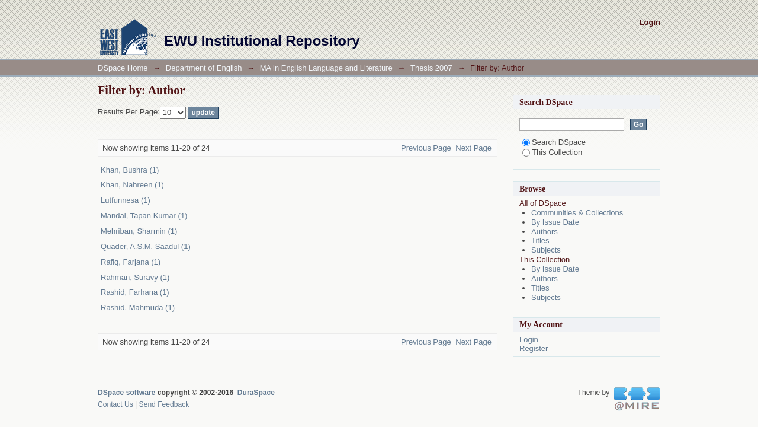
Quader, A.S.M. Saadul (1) (146, 246)
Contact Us (115, 404)
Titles (540, 240)
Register (533, 348)
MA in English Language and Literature (326, 67)
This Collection (552, 152)
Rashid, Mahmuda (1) (138, 307)
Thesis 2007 (431, 67)
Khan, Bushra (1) (130, 169)
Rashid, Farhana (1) (135, 292)
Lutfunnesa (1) (125, 200)
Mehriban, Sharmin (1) (139, 231)
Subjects (546, 250)
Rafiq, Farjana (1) (130, 261)
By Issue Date (555, 222)
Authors (544, 231)
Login (650, 22)
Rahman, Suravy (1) (135, 277)
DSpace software (126, 392)
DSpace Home (123, 67)
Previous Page (426, 148)
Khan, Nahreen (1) (132, 184)
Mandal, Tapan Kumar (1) (144, 215)
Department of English (204, 67)
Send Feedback (164, 404)
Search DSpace (554, 142)
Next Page (473, 148)
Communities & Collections (577, 212)
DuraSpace (256, 392)
